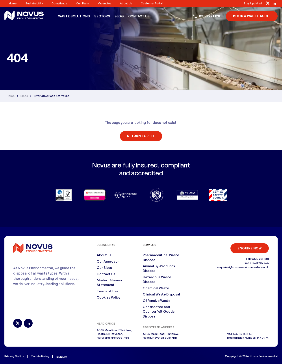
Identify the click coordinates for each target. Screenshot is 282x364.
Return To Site (141, 136)
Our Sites (104, 268)
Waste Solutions (74, 16)
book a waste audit (251, 16)
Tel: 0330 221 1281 (257, 258)
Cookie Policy (40, 356)
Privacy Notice (14, 356)
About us (126, 3)
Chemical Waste (156, 288)
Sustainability (34, 3)
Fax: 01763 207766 (256, 263)
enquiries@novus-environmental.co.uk (243, 267)
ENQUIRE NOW (249, 248)
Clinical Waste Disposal (161, 294)
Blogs (24, 95)
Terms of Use (107, 291)
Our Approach (108, 261)
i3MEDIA (61, 356)
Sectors (102, 16)
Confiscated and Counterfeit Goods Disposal (158, 311)
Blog (119, 16)
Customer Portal (151, 3)
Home (13, 3)
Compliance (59, 3)
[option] (63, 195)
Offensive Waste (156, 300)
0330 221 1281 (210, 16)
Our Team (82, 3)
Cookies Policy (109, 297)
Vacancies (104, 3)
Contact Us (139, 16)
